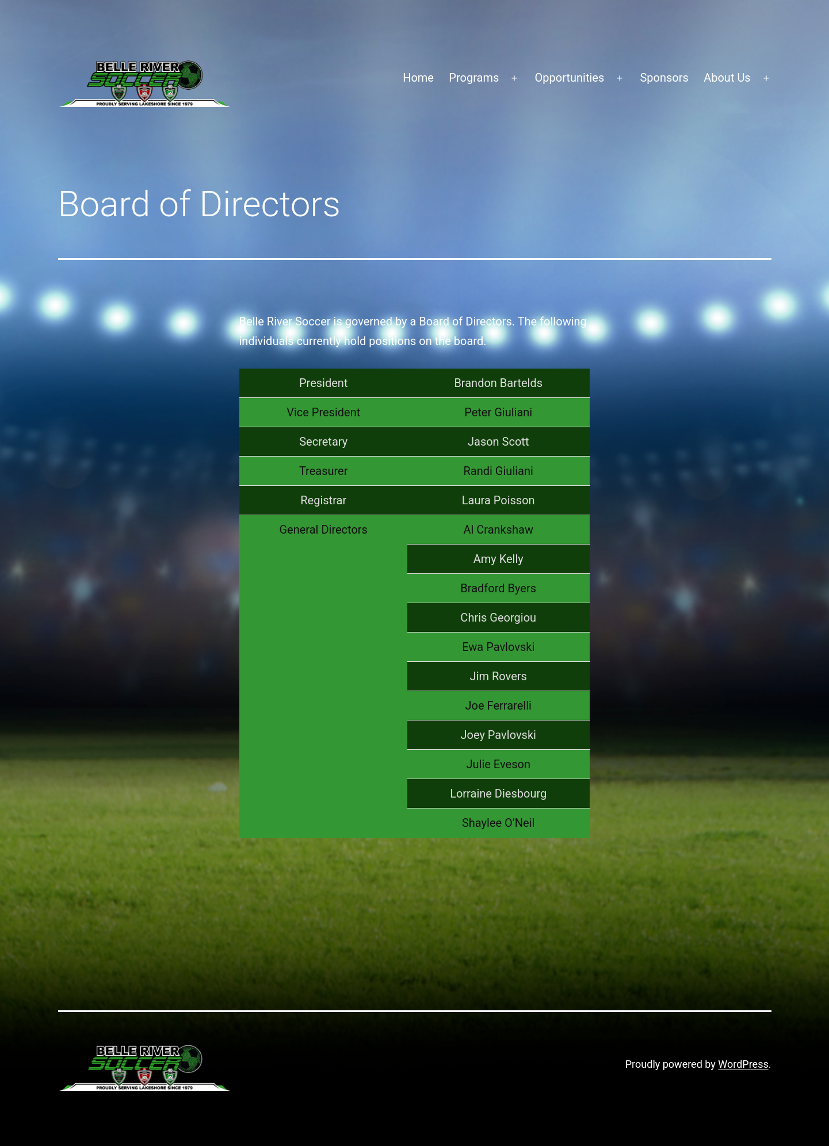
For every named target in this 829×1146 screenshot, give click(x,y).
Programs (474, 78)
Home (418, 78)
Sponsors (664, 78)
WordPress (743, 1064)
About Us (727, 78)
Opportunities (570, 78)
